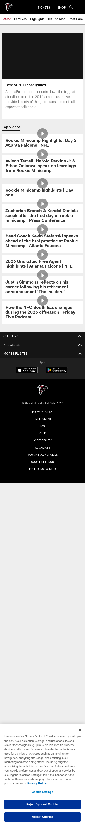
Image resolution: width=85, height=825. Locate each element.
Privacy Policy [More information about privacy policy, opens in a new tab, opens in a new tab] (37, 783)
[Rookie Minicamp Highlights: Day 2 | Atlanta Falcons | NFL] (42, 143)
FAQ (42, 426)
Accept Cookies (42, 816)
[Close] (80, 730)
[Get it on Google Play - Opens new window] (57, 372)
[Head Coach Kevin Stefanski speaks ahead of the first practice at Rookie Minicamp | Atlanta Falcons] (42, 241)
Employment (42, 418)
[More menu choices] (79, 7)
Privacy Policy (42, 411)
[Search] (71, 7)
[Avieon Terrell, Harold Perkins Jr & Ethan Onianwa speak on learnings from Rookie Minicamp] (42, 166)
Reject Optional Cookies (42, 804)
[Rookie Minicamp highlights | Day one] (42, 193)
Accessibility (42, 440)
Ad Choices (42, 447)
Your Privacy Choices (42, 454)
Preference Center (42, 468)
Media (42, 433)
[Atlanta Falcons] (42, 390)
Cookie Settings (42, 461)
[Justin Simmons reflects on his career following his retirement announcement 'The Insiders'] (42, 287)
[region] (42, 774)
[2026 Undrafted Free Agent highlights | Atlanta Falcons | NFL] (42, 264)
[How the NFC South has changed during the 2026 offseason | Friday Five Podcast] (42, 312)
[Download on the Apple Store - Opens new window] (27, 370)
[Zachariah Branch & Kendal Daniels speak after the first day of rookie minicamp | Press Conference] (42, 216)
